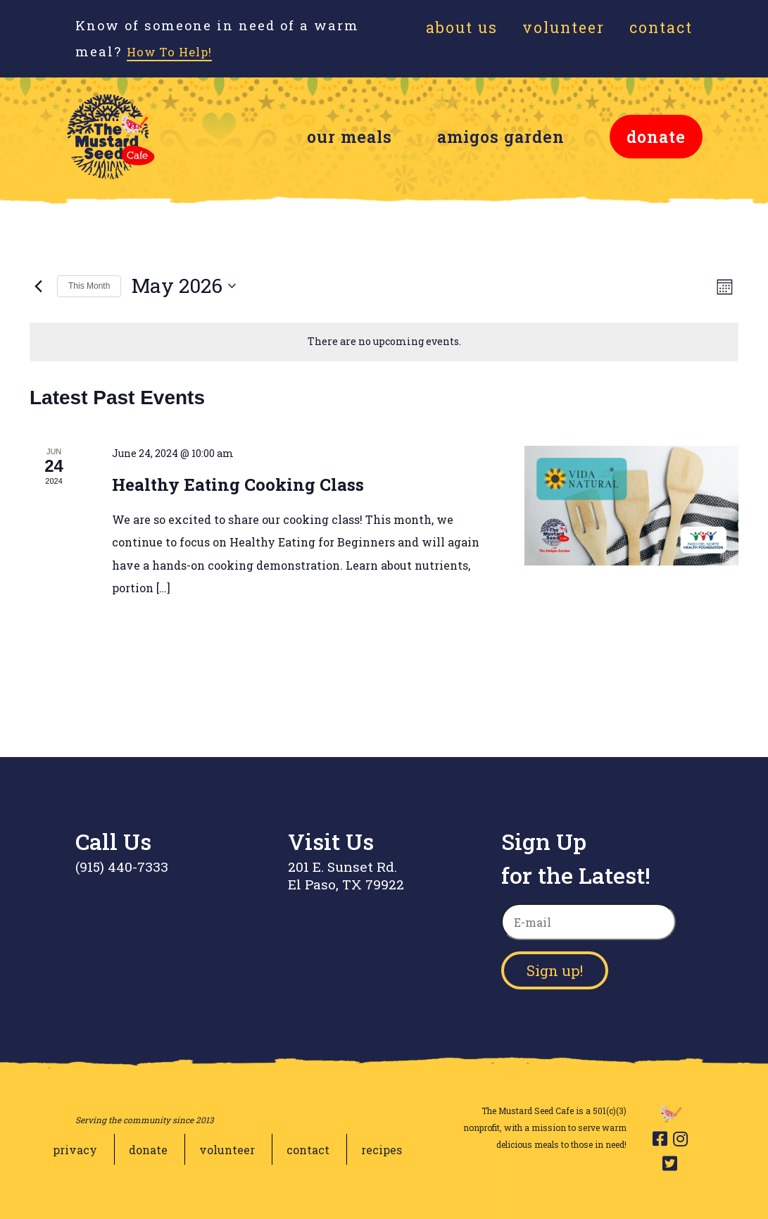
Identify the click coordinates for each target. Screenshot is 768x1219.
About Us (462, 27)
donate (656, 136)
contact (308, 1149)
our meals (349, 136)
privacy (75, 1149)
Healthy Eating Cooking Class (238, 484)
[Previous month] (38, 285)
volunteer (227, 1149)
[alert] (384, 342)
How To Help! (178, 51)
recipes (381, 1149)
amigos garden (501, 136)
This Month (89, 286)
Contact (661, 27)
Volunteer (563, 27)
